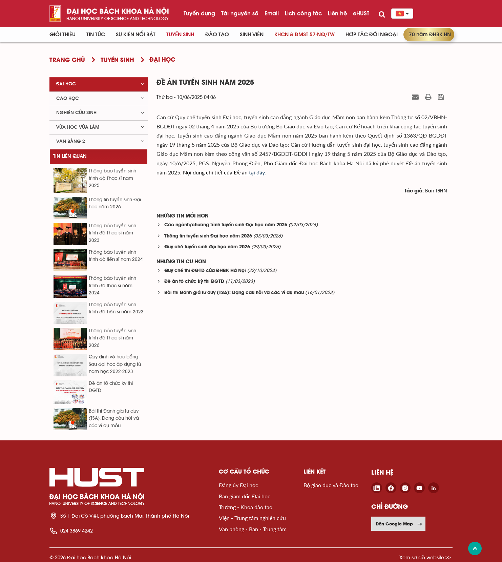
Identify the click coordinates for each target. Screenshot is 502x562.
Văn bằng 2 (70, 141)
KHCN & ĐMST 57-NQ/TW (304, 34)
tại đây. (224, 172)
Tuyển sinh (180, 34)
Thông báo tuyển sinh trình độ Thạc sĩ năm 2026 (112, 338)
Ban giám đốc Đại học (244, 496)
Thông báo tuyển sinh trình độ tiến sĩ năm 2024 (116, 256)
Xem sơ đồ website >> (425, 557)
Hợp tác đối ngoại (372, 34)
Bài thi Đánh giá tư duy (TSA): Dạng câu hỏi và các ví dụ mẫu (234, 293)
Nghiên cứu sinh (76, 112)
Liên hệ (337, 13)
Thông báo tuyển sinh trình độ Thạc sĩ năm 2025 (112, 178)
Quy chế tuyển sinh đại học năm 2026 (207, 247)
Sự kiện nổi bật (135, 34)
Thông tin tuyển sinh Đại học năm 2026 (208, 236)
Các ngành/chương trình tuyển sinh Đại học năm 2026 (225, 225)
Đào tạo (217, 34)
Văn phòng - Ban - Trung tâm (253, 529)
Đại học (66, 84)
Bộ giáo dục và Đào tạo (331, 485)
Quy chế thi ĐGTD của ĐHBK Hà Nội (205, 271)
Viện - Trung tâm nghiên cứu (252, 518)
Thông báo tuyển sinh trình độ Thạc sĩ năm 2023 (112, 233)
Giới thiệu (62, 34)
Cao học (67, 98)
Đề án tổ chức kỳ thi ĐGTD (194, 281)
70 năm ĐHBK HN (430, 34)
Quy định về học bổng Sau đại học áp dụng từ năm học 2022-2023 (115, 364)
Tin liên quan (70, 156)
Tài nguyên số (239, 13)
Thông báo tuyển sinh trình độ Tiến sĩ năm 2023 (116, 308)
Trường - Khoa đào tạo (245, 507)
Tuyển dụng (199, 13)
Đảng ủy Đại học (238, 485)
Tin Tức (95, 34)
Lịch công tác (303, 13)
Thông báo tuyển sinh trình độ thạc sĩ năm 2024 (112, 285)
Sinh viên (252, 34)
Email (272, 13)
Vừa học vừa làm (77, 127)
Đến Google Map (399, 524)
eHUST (361, 13)
